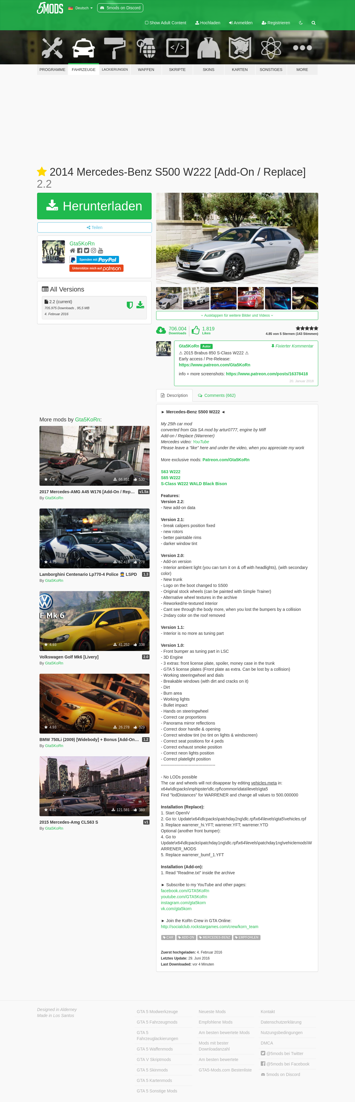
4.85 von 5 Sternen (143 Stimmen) (292, 334)
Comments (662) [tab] (217, 395)
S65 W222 (170, 477)
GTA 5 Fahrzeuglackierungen (157, 1035)
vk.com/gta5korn (176, 908)
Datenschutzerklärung (281, 1022)
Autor (206, 346)
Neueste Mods (212, 1011)
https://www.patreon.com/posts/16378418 (267, 373)
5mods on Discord (280, 1074)
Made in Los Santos (55, 1015)
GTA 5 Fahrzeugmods (157, 1022)
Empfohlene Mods (216, 1022)
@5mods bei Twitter (282, 1053)
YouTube (201, 441)
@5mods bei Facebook (285, 1064)
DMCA (267, 1043)
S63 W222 (170, 471)
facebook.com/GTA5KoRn (185, 890)
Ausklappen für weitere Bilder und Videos (237, 315)
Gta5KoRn (82, 244)
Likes (206, 333)
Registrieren (276, 22)
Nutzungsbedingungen (282, 1032)
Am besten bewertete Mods (224, 1032)
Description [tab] (174, 395)
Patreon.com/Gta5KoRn (225, 459)
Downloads (177, 333)
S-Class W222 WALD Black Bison (194, 483)
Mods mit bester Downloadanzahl (214, 1046)
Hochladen (207, 22)
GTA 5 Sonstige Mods (157, 1091)
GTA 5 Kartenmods (154, 1080)
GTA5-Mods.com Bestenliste (225, 1070)
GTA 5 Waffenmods (155, 1049)
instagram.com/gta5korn (183, 902)
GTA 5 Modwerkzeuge (157, 1011)
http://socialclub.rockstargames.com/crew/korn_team (209, 926)
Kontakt (268, 1011)
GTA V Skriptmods (154, 1059)
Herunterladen (94, 206)
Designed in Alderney (57, 1009)
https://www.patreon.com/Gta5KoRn (214, 364)
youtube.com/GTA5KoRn (184, 896)
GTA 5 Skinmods (152, 1070)
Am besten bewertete (218, 1059)
